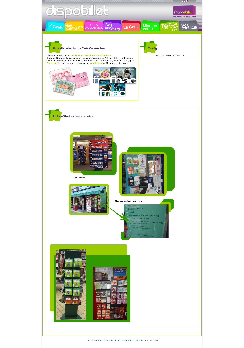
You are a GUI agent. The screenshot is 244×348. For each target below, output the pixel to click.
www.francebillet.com (100, 340)
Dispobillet (77, 11)
